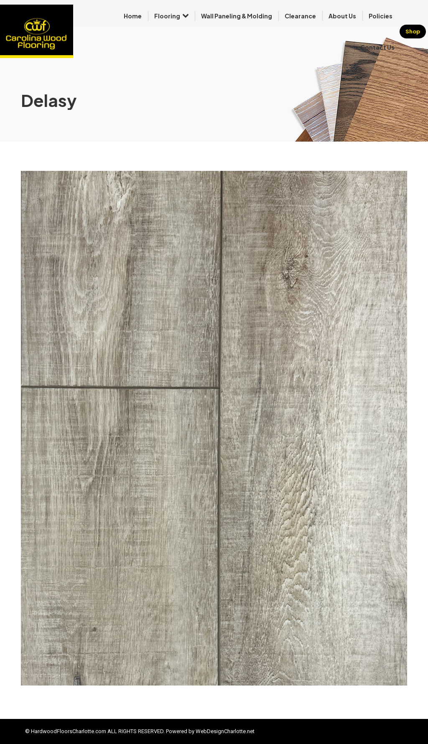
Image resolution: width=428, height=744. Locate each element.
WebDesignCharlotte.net (225, 731)
